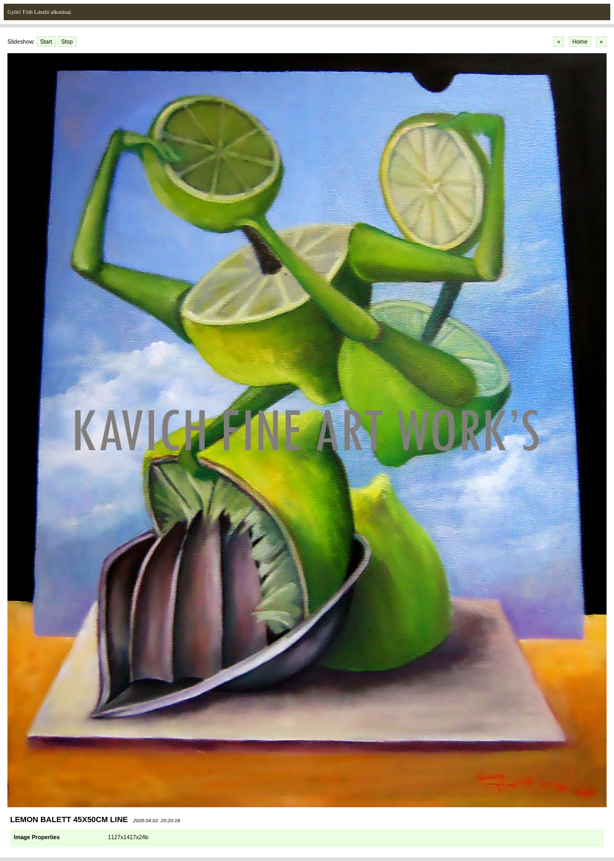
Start (46, 41)
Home (580, 41)
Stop (67, 41)
